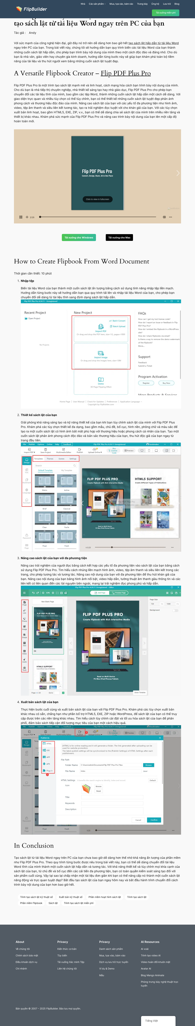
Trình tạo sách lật (136, 896)
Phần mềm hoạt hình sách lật (105, 896)
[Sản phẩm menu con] (105, 3)
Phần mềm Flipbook (31, 903)
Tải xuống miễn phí (166, 12)
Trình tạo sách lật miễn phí (78, 903)
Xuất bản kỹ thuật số (70, 896)
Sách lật (53, 903)
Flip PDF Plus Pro (126, 73)
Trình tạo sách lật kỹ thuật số (36, 896)
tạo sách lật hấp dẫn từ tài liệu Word (154, 43)
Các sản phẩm (96, 3)
